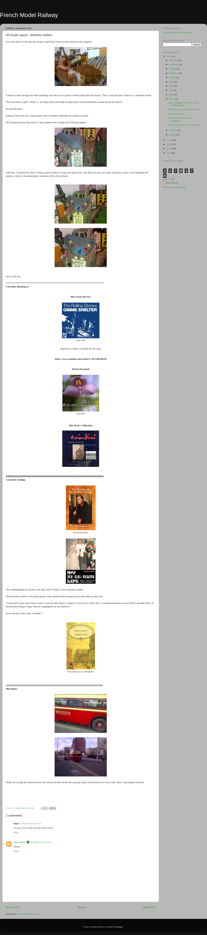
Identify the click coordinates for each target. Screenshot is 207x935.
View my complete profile (174, 187)
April (171, 94)
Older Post (149, 907)
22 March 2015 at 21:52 (30, 823)
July (171, 81)
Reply (16, 832)
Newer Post (13, 907)
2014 (168, 140)
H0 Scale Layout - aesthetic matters (184, 109)
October (173, 69)
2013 (168, 144)
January (172, 134)
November (174, 64)
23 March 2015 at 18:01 (41, 842)
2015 (168, 56)
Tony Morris (20, 842)
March (172, 99)
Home (81, 907)
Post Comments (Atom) (28, 914)
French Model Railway (29, 15)
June (171, 86)
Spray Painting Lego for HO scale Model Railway (183, 103)
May (171, 90)
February (173, 130)
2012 (168, 148)
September (174, 73)
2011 (168, 153)
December (174, 60)
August (172, 77)
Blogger (119, 927)
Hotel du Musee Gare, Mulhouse (177, 32)
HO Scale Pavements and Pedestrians (180, 119)
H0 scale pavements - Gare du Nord (184, 125)
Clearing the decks (177, 114)
